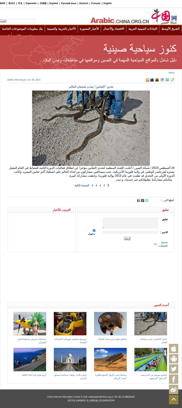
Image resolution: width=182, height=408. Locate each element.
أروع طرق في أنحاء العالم (34, 375)
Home (171, 72)
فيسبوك (128, 179)
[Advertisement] (49, 258)
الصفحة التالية (81, 185)
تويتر (118, 179)
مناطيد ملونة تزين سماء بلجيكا (113, 339)
